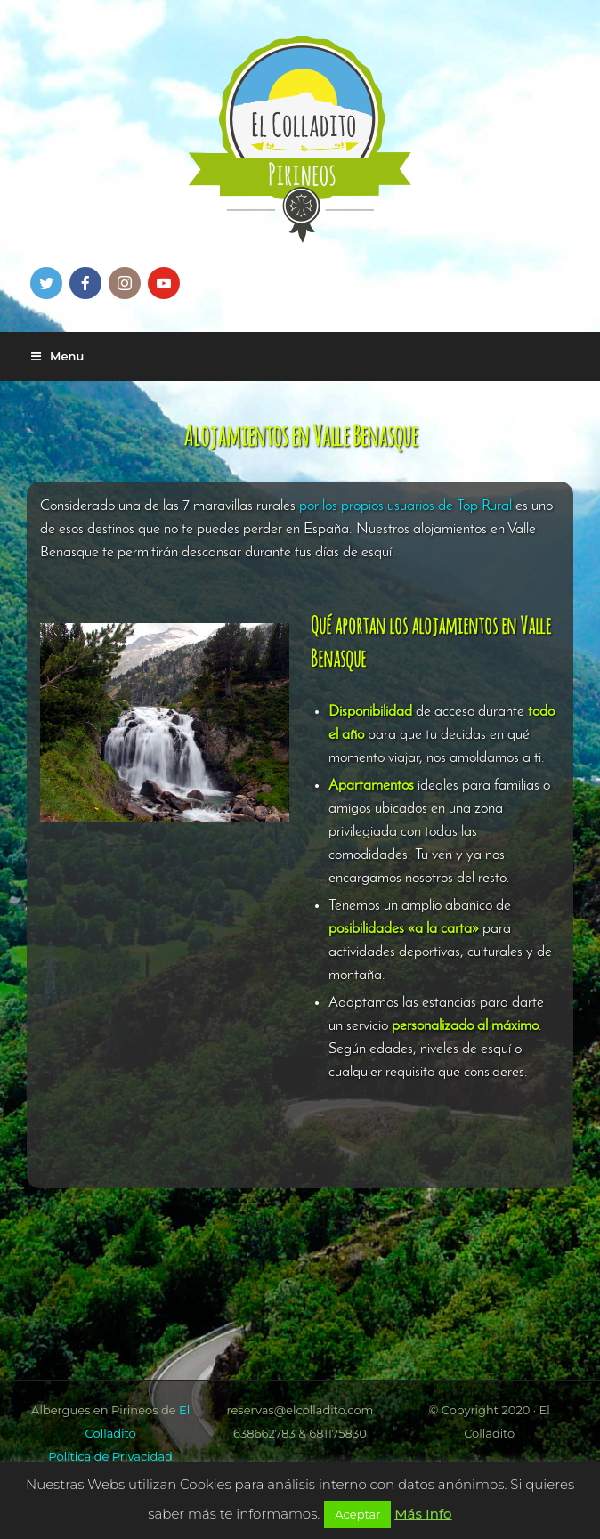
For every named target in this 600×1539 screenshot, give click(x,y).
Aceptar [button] (357, 1514)
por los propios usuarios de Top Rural (405, 506)
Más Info (422, 1513)
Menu (57, 356)
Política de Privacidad (110, 1456)
